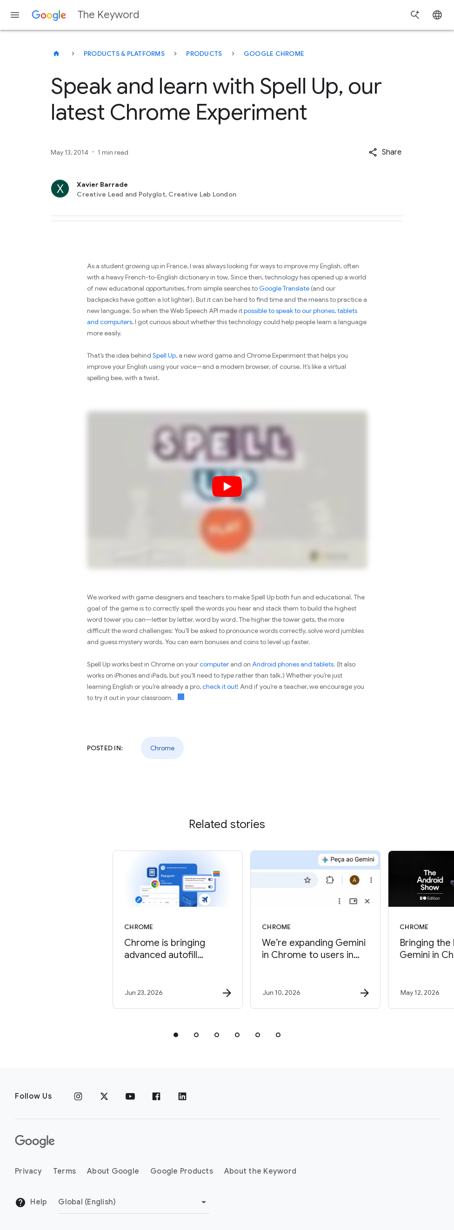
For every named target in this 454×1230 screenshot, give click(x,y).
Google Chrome (274, 53)
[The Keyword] (56, 53)
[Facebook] (156, 1096)
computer (214, 664)
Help (31, 1202)
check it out (219, 686)
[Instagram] (78, 1096)
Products (204, 53)
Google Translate (284, 288)
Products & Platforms (124, 53)
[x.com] (104, 1096)
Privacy (28, 1171)
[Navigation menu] (15, 15)
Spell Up (164, 355)
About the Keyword (260, 1171)
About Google (113, 1171)
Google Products (181, 1171)
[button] (385, 152)
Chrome (162, 748)
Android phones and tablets (293, 664)
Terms (64, 1171)
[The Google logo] (35, 1141)
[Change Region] (133, 1202)
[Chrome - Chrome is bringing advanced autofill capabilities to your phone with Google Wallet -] (157, 929)
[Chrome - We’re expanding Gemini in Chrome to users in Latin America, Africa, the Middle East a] (295, 929)
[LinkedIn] (182, 1096)
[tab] (176, 1035)
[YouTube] (130, 1096)
